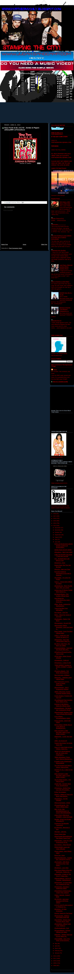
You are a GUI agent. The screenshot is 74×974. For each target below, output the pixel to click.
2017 (54, 516)
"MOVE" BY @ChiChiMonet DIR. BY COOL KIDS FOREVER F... (62, 753)
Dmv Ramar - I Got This (61, 612)
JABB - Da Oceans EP (60, 741)
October (57, 532)
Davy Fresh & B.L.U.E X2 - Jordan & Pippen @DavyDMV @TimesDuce (21, 129)
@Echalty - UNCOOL (60, 831)
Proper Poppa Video (60, 834)
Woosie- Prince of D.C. (57, 218)
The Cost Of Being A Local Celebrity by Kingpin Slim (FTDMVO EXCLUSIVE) (61, 237)
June (56, 542)
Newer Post (4, 244)
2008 (54, 965)
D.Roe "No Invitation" (60, 792)
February (57, 950)
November (58, 530)
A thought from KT (56, 320)
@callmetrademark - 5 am (61, 928)
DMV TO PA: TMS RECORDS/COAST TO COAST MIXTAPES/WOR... (62, 811)
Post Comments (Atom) (15, 248)
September (58, 534)
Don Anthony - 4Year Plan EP (62, 844)
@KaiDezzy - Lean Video (61, 868)
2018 (54, 513)
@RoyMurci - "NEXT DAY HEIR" (63, 552)
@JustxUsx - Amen (59, 563)
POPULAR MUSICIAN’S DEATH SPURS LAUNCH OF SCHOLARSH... (63, 545)
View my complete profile (60, 381)
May (56, 943)
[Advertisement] (24, 228)
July (56, 539)
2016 (54, 518)
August (57, 537)
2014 (54, 523)
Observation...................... (58, 224)
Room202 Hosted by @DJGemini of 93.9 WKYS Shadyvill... (62, 573)
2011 (54, 958)
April (56, 946)
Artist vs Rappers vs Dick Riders (60, 281)
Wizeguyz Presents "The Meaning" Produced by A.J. (65, 309)
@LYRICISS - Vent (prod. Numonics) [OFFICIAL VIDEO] (61, 901)
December (58, 527)
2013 (54, 525)
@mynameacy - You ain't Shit (62, 623)
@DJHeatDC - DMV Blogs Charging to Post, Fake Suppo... (61, 863)
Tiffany (55, 369)
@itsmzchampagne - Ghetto (62, 803)
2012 (54, 956)
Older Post (44, 244)
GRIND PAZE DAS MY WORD (63, 550)
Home (24, 244)
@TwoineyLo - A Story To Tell (62, 663)
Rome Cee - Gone (59, 855)
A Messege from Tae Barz (58, 250)
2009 (54, 963)
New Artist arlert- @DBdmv (62, 675)
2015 (54, 521)
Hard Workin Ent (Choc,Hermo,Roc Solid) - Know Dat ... (62, 600)
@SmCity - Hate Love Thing (62, 569)
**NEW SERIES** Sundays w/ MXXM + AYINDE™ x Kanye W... (63, 667)
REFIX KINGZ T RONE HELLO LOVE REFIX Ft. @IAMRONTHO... (63, 726)
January (57, 953)
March (57, 948)
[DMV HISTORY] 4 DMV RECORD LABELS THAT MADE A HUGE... (62, 732)
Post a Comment (8, 210)
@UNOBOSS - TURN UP (61, 660)
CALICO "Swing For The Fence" (63, 913)
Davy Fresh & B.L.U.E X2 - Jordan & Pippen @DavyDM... (62, 683)
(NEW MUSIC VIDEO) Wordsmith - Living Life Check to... (63, 627)
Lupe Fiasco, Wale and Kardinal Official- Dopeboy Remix (66, 266)
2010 (54, 961)
